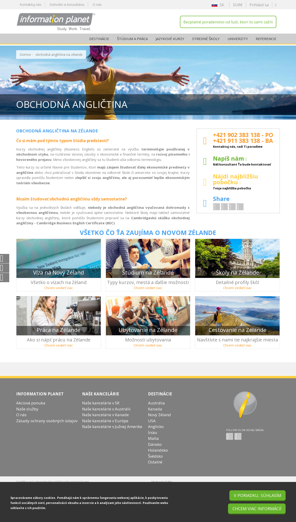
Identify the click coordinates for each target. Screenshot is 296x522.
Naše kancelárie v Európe (105, 425)
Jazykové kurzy (170, 40)
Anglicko (156, 431)
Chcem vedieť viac (58, 287)
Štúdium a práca (132, 40)
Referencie (266, 40)
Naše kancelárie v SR (100, 407)
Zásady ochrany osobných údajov (46, 425)
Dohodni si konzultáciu (66, 4)
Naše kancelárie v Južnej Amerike (112, 431)
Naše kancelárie (100, 398)
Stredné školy (206, 40)
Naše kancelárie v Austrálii (106, 413)
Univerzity (238, 40)
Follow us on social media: (245, 435)
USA (152, 425)
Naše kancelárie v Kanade (105, 419)
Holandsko (158, 455)
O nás (97, 4)
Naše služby (27, 413)
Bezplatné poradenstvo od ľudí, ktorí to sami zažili (228, 22)
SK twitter (237, 441)
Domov (25, 54)
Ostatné (155, 466)
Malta (153, 443)
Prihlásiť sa (259, 4)
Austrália (156, 407)
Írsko (152, 437)
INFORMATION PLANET (40, 398)
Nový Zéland (159, 419)
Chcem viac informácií (256, 508)
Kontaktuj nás (30, 4)
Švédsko (155, 461)
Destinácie (99, 40)
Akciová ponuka (30, 407)
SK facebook (229, 441)
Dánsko (155, 449)
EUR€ (238, 4)
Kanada (155, 413)
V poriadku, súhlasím (257, 495)
